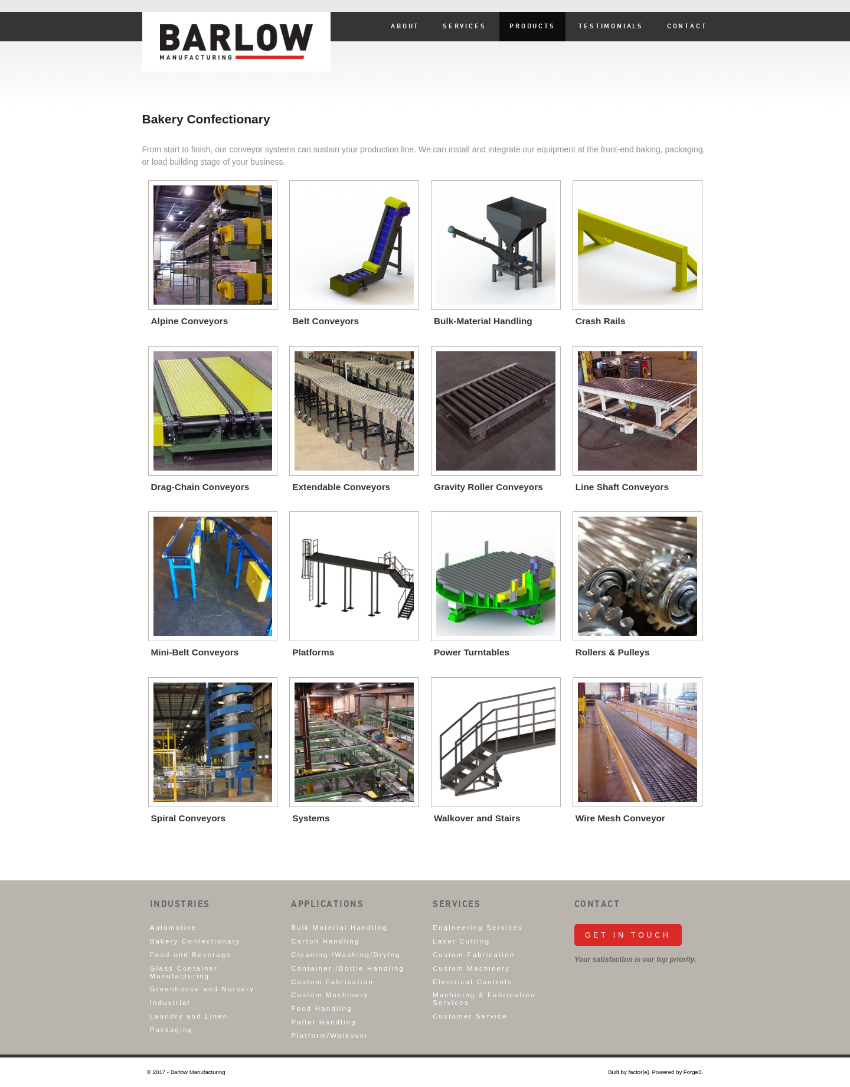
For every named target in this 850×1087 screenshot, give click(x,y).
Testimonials (610, 27)
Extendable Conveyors (341, 487)
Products (532, 27)
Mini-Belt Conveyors (195, 652)
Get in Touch (628, 935)
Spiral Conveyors (188, 818)
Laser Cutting (461, 941)
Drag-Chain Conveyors (200, 487)
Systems (310, 818)
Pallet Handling (324, 1022)
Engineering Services (478, 927)
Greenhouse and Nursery (202, 989)
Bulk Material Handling (339, 927)
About (405, 27)
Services (464, 27)
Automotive (173, 927)
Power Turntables (471, 652)
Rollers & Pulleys (613, 652)
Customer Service (470, 1016)
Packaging (172, 1029)
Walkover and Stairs (477, 818)
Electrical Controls (472, 981)
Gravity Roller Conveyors (488, 487)
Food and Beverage (190, 954)
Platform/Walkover (329, 1035)
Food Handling (321, 1008)
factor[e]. (639, 1072)
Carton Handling (325, 941)
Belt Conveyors (325, 321)
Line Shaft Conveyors (622, 487)
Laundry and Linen (189, 1016)
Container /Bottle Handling (347, 968)
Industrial (170, 1002)
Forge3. (693, 1072)
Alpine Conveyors (189, 321)
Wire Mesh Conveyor (620, 818)
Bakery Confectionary (195, 941)
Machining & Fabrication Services (484, 998)
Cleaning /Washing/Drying (346, 954)
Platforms (313, 652)
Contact (687, 27)
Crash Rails (601, 321)
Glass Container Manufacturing (184, 972)
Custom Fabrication (332, 981)
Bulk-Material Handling (483, 321)
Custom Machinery (329, 994)
